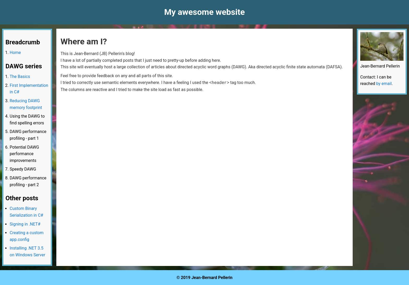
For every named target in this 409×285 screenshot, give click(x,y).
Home (15, 52)
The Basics (20, 76)
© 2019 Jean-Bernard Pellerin (205, 277)
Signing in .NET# (25, 224)
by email (384, 83)
